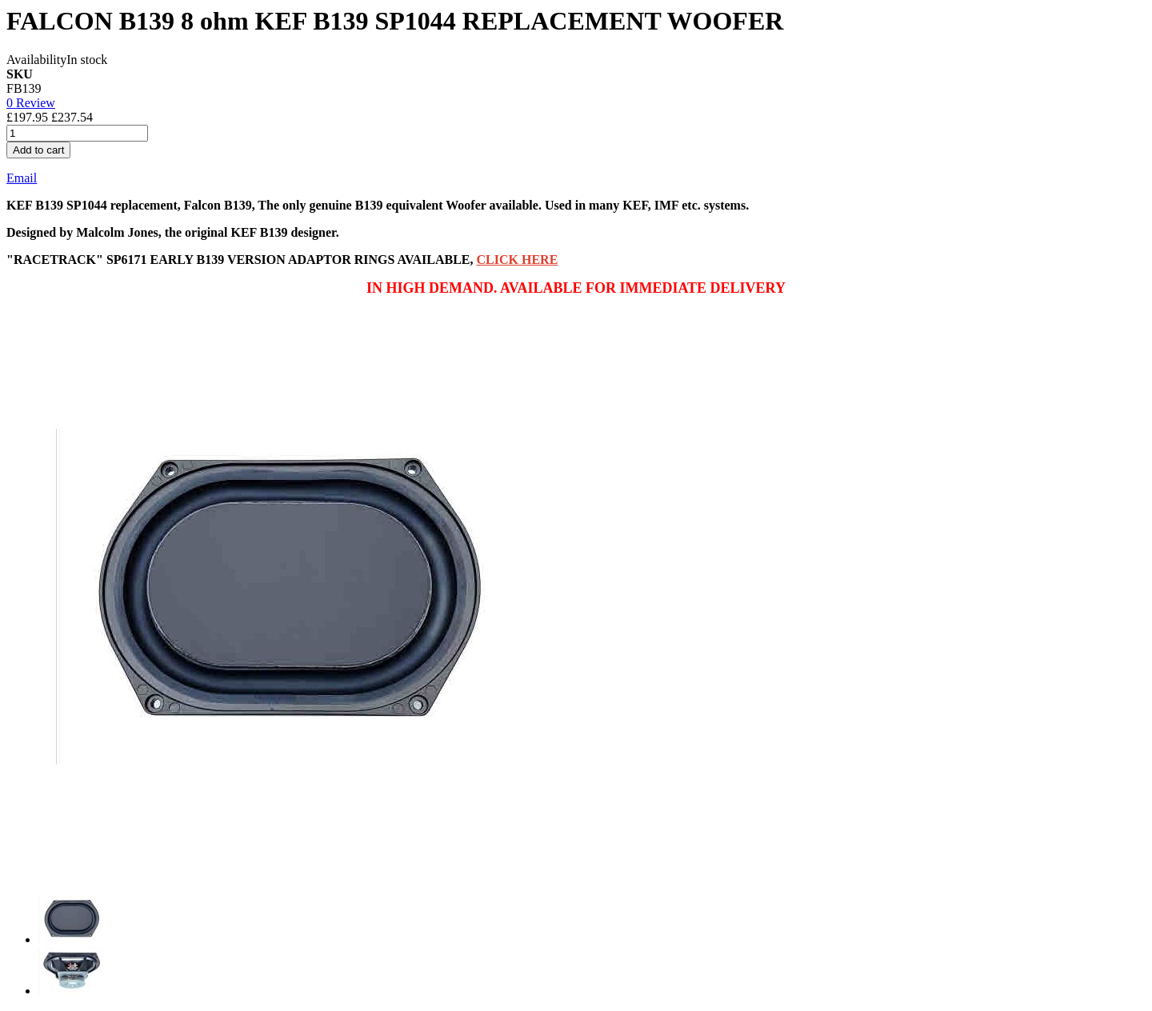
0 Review (30, 103)
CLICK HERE (517, 259)
